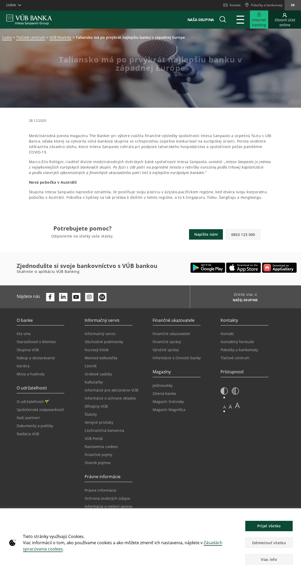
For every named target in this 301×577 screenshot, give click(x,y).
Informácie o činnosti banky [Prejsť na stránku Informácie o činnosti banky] (177, 357)
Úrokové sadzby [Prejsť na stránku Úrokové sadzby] (98, 373)
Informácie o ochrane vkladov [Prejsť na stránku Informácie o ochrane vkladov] (110, 398)
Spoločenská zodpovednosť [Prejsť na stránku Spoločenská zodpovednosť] (40, 409)
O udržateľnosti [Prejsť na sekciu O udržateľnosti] (33, 401)
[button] (222, 19)
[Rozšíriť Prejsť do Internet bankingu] (259, 19)
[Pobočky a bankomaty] (264, 5)
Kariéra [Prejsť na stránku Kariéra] (23, 365)
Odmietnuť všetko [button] (269, 542)
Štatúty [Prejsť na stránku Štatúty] (91, 414)
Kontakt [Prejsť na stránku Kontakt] (227, 333)
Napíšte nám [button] (206, 234)
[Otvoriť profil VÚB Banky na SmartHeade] (102, 297)
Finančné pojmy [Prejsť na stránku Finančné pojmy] (98, 454)
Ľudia (7, 37)
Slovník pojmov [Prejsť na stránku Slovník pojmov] (98, 462)
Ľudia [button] (11, 5)
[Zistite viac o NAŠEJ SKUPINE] (243, 300)
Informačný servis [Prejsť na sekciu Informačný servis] (100, 333)
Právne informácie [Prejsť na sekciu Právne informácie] (100, 490)
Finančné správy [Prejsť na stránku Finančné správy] (167, 341)
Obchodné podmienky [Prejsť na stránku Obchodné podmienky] (104, 341)
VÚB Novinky (60, 37)
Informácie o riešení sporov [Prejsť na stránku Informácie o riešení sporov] (108, 506)
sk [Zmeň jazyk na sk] (293, 5)
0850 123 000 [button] (243, 234)
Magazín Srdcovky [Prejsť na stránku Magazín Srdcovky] (168, 401)
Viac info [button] (269, 559)
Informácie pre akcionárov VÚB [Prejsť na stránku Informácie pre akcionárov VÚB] (111, 390)
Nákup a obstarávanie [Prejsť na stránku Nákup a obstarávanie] (36, 357)
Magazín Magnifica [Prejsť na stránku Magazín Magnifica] (169, 409)
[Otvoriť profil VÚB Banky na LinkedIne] (63, 297)
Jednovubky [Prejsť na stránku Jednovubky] (163, 385)
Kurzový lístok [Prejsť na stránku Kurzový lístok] (97, 349)
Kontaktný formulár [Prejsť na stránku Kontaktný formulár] (237, 341)
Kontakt (232, 5)
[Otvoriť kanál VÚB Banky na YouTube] (76, 297)
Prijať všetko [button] (269, 525)
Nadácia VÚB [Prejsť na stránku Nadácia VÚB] (28, 433)
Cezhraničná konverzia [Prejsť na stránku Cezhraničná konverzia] (104, 430)
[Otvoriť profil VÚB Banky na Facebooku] (50, 297)
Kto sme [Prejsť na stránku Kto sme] (24, 333)
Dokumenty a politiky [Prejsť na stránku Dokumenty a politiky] (35, 425)
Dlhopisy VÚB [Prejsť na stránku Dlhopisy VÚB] (96, 406)
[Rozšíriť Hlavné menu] (240, 19)
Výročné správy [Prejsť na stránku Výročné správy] (166, 349)
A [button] (224, 407)
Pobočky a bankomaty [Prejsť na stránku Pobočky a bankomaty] (239, 349)
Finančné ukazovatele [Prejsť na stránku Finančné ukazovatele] (171, 333)
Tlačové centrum (30, 37)
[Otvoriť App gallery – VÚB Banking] (279, 267)
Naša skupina (200, 19)
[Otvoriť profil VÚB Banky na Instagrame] (89, 297)
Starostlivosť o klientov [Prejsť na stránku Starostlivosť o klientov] (36, 341)
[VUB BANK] (29, 19)
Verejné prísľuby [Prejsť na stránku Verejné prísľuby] (99, 422)
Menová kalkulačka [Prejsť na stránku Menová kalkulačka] (101, 357)
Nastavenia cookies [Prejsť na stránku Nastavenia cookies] (101, 446)
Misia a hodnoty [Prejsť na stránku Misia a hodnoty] (31, 373)
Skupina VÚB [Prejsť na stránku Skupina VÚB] (28, 349)
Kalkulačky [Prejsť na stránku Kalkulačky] (94, 382)
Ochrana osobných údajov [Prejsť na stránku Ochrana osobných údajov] (107, 498)
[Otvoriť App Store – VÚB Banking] (243, 267)
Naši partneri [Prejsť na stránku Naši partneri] (28, 417)
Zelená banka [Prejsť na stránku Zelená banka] (164, 393)
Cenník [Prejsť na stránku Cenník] (91, 365)
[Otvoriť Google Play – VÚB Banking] (207, 267)
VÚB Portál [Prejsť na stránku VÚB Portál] (94, 438)
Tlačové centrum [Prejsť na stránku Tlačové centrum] (235, 357)
